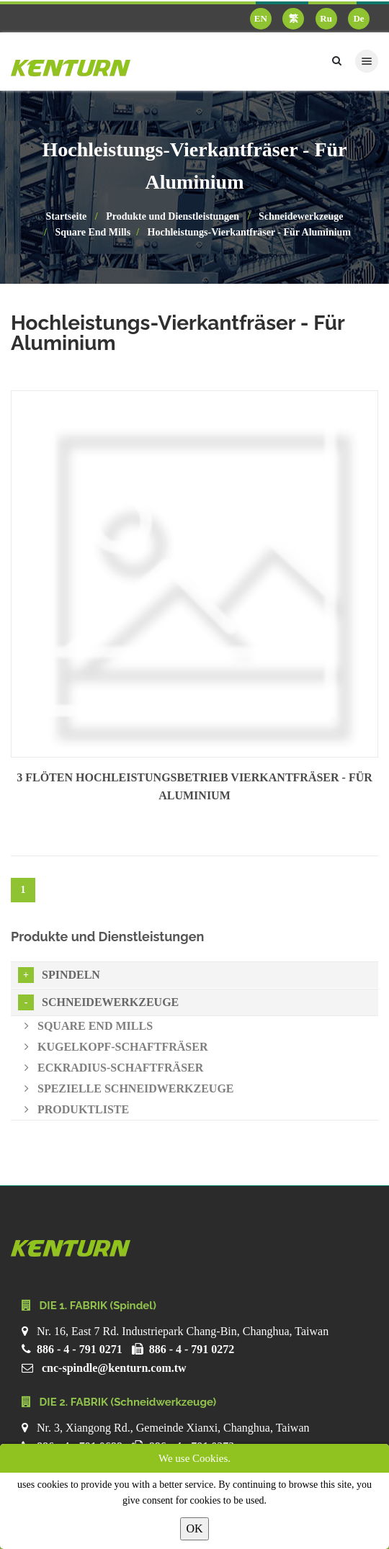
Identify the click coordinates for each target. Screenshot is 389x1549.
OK (194, 1528)
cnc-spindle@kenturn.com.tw (114, 1368)
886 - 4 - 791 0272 (192, 1349)
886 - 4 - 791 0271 (79, 1349)
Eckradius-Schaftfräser (113, 1067)
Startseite (66, 216)
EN (260, 18)
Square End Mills (92, 232)
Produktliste (76, 1109)
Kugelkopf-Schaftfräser (115, 1047)
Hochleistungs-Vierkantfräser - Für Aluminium (249, 232)
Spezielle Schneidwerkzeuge (129, 1088)
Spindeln (59, 975)
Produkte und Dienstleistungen (172, 216)
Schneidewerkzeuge (301, 216)
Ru (326, 18)
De (358, 18)
